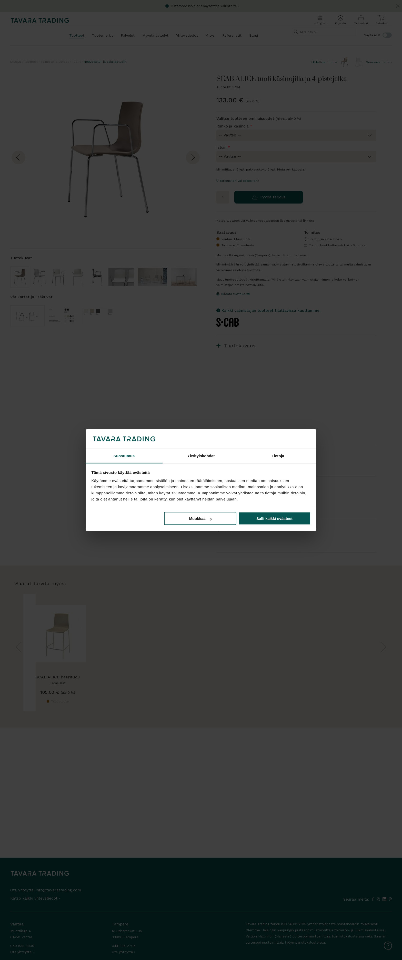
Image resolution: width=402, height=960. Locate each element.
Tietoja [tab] (278, 455)
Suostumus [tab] (124, 455)
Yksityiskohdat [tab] (201, 455)
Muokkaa (200, 518)
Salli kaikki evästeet (274, 518)
